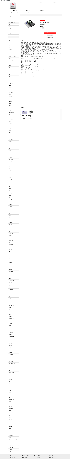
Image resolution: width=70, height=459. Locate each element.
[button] (55, 11)
